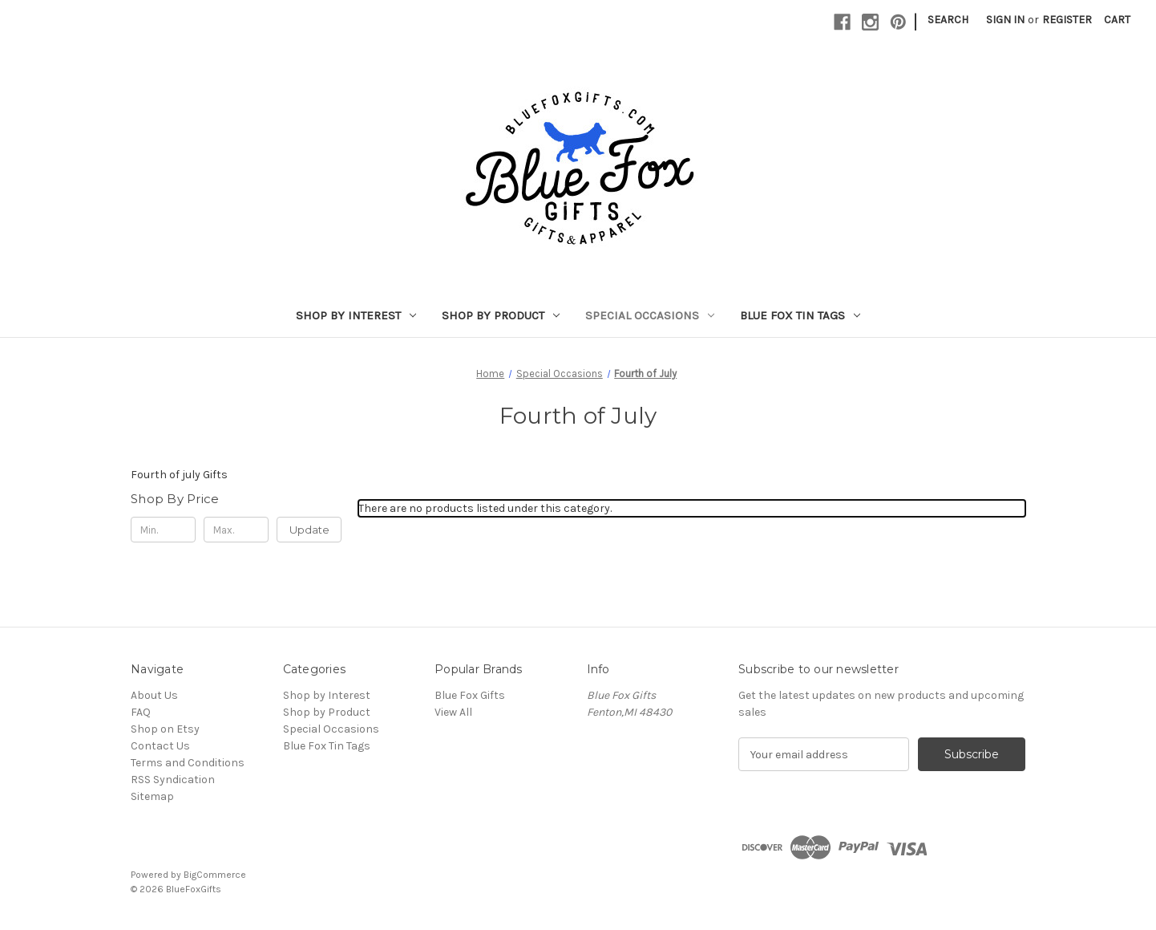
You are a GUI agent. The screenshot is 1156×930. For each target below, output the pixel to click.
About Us (154, 695)
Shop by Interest (356, 315)
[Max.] (236, 529)
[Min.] (163, 529)
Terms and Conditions (188, 763)
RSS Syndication (173, 779)
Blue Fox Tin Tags (800, 315)
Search (948, 19)
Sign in (1005, 19)
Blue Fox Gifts (470, 695)
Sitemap (152, 796)
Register (1067, 19)
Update (309, 529)
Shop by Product (501, 315)
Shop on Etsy (165, 729)
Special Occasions (649, 315)
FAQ (141, 712)
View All (453, 712)
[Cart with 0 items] (1117, 19)
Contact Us (160, 746)
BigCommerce (215, 874)
